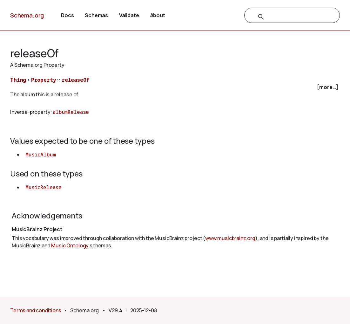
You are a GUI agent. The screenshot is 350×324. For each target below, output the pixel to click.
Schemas (96, 15)
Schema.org (27, 15)
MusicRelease (43, 187)
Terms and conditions (35, 310)
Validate (129, 15)
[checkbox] (175, 87)
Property (43, 79)
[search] (285, 17)
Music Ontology (70, 245)
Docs (67, 15)
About (157, 15)
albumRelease (71, 111)
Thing (18, 79)
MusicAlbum (40, 154)
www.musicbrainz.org (230, 238)
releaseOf (75, 79)
